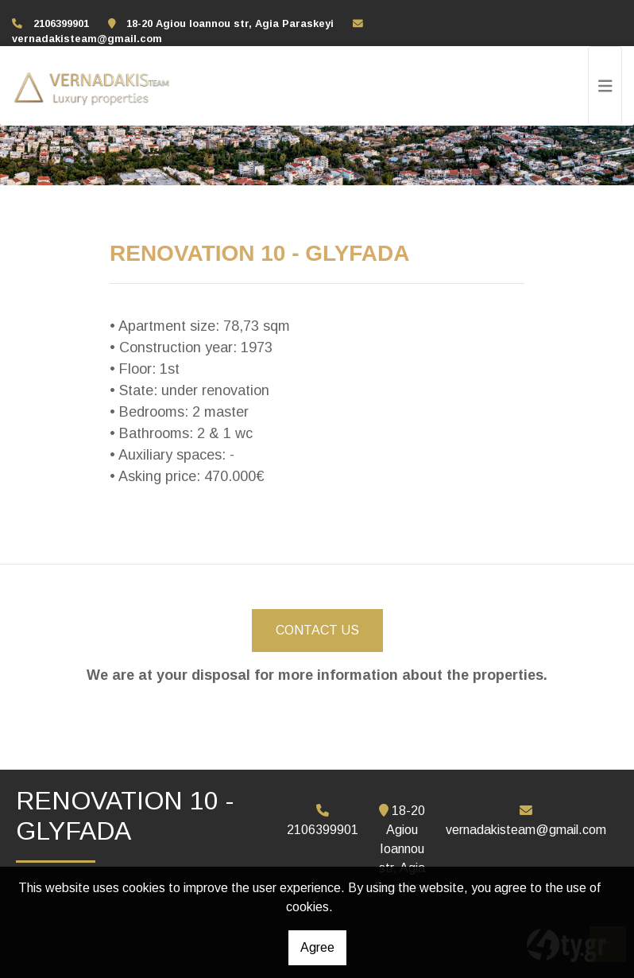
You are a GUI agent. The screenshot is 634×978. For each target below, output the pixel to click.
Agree (317, 947)
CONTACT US (317, 630)
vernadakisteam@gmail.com (87, 39)
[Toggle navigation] (605, 86)
